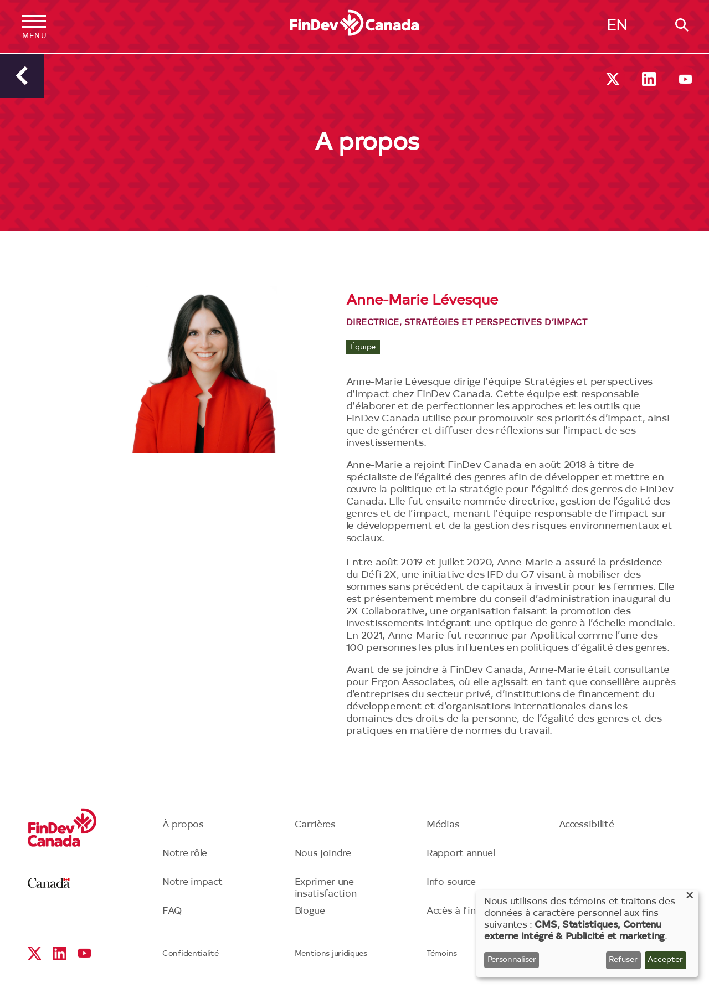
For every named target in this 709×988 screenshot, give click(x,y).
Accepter (665, 960)
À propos (183, 825)
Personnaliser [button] (511, 960)
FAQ (172, 911)
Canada (49, 883)
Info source (451, 882)
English (617, 28)
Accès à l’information (474, 911)
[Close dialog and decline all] (689, 897)
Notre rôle (184, 853)
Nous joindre (323, 853)
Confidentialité (190, 954)
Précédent (22, 76)
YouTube (685, 79)
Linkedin (649, 79)
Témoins (442, 954)
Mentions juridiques (331, 954)
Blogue (310, 911)
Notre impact (192, 882)
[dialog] (587, 933)
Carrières (315, 825)
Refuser (623, 960)
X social (613, 79)
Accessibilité (586, 825)
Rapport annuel (461, 853)
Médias (443, 825)
